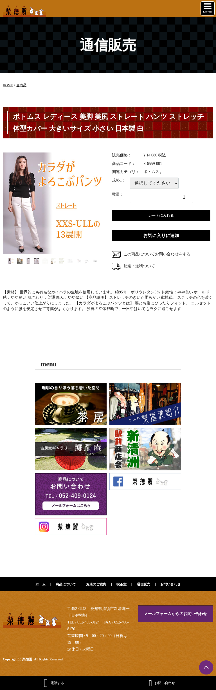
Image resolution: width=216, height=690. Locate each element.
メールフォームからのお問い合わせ (175, 614)
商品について (66, 584)
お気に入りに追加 (161, 235)
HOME (8, 85)
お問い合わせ (170, 584)
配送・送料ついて (133, 266)
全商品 (21, 85)
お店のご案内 (96, 584)
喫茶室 (121, 584)
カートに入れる (161, 215)
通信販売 (143, 584)
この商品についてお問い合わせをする (151, 254)
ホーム (40, 584)
